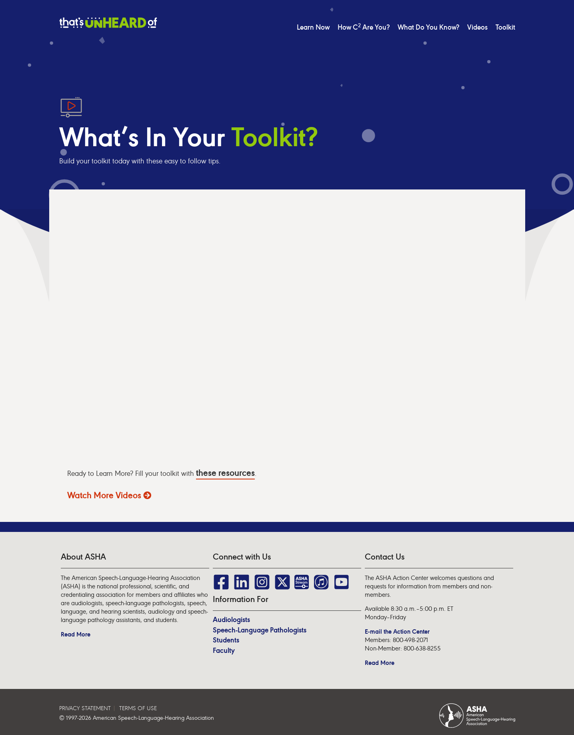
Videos (477, 27)
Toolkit (505, 27)
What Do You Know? (428, 27)
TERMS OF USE (138, 708)
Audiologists (231, 619)
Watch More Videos (109, 495)
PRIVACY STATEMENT (85, 708)
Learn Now (313, 27)
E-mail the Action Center (397, 631)
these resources (225, 472)
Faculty (224, 650)
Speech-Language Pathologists (259, 630)
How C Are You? (364, 27)
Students (226, 640)
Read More (75, 634)
